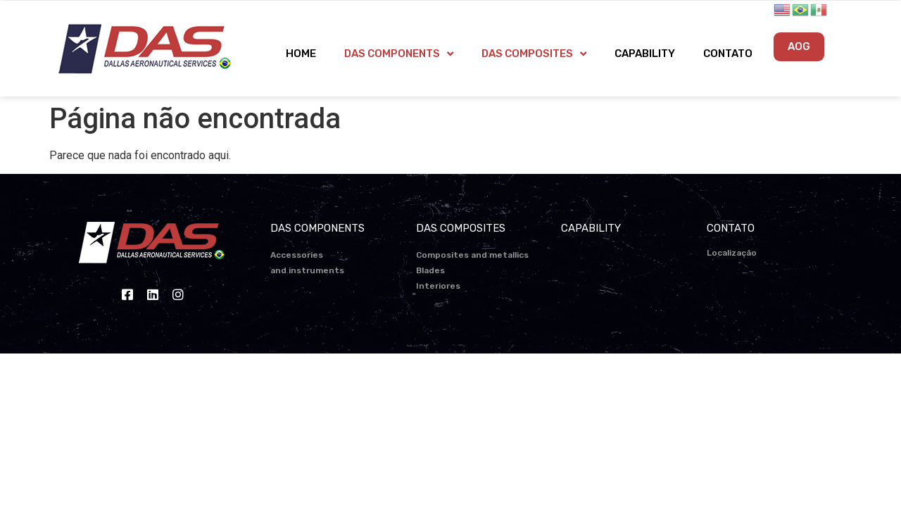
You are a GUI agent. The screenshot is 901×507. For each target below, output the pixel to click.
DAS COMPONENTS (398, 54)
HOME (301, 53)
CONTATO (727, 53)
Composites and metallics (472, 255)
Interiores (438, 286)
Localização (732, 253)
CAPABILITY (645, 53)
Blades (430, 270)
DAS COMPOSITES (533, 54)
